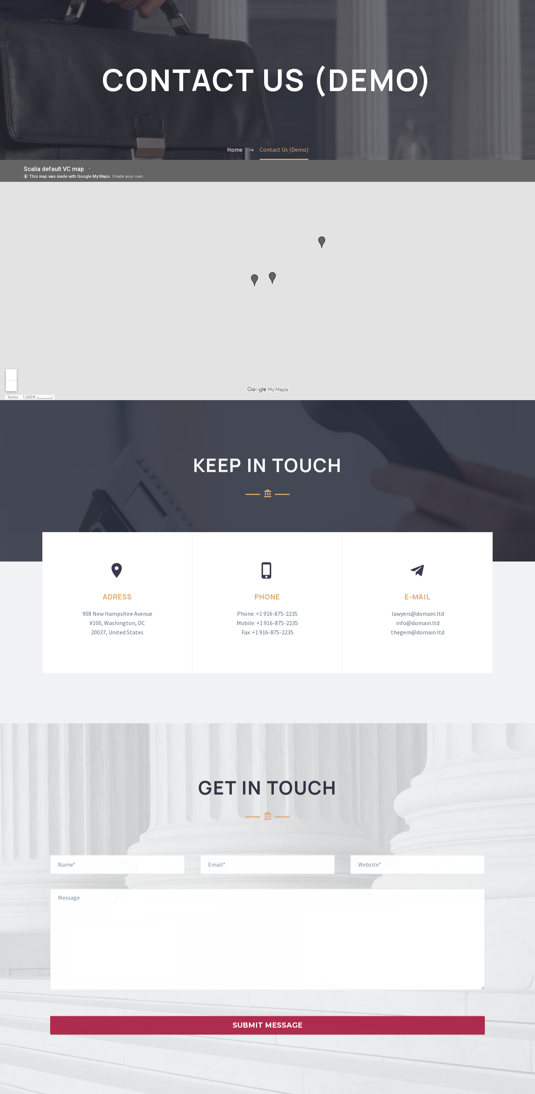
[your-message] (267, 950)
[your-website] (417, 875)
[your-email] (267, 875)
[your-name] (117, 875)
